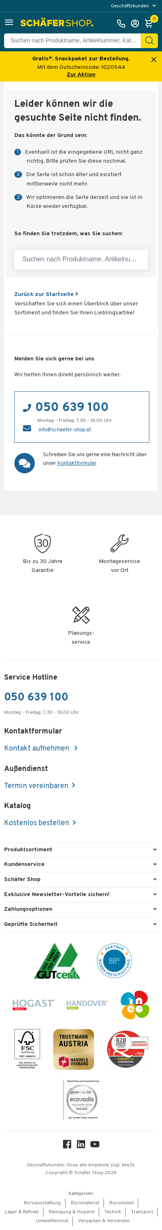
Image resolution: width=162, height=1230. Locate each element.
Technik (112, 1212)
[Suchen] (149, 40)
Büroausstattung (42, 1203)
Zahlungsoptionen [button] (28, 909)
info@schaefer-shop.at (64, 430)
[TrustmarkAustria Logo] (73, 1051)
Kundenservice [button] (24, 864)
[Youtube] (95, 1146)
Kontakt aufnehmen (37, 749)
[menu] (134, 6)
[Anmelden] (137, 24)
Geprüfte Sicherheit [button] (31, 924)
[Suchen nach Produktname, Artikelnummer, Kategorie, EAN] (76, 40)
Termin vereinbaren (36, 786)
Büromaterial (85, 1203)
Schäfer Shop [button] (22, 880)
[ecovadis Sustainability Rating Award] (81, 1101)
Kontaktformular (77, 463)
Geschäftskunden (130, 6)
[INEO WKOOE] (135, 1006)
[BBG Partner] (114, 962)
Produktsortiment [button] (28, 850)
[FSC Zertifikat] (27, 1051)
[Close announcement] (154, 60)
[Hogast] (33, 1007)
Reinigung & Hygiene (71, 1212)
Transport (142, 1212)
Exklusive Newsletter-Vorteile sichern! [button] (57, 895)
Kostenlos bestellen (36, 823)
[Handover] (87, 1006)
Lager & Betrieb (21, 1212)
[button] (9, 23)
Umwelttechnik (52, 1221)
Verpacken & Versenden (104, 1221)
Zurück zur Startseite (46, 294)
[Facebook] (67, 1146)
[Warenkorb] (151, 24)
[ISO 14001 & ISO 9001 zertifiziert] (57, 962)
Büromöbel (121, 1203)
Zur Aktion (81, 75)
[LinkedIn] (81, 1146)
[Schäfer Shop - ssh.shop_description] (57, 23)
